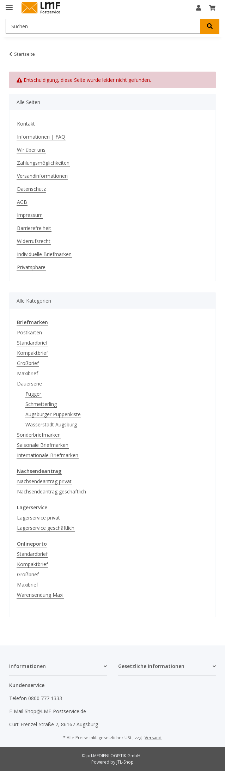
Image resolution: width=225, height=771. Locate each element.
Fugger (33, 393)
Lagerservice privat (38, 517)
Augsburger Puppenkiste (53, 414)
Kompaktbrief (32, 353)
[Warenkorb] (212, 8)
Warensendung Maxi (40, 594)
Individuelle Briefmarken (44, 254)
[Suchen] (103, 26)
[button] (198, 8)
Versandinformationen (42, 175)
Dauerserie (29, 383)
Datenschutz (31, 189)
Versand (153, 738)
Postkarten (29, 332)
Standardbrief (32, 342)
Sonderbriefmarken (39, 434)
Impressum (30, 215)
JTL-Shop (125, 762)
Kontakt (26, 123)
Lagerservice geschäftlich (45, 527)
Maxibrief (27, 373)
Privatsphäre (31, 267)
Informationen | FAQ (41, 136)
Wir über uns (31, 149)
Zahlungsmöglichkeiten (43, 162)
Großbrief (28, 363)
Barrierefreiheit (34, 228)
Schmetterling (41, 404)
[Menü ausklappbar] (9, 4)
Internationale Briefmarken (47, 455)
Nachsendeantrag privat (44, 481)
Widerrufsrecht (33, 241)
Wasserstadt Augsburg (51, 424)
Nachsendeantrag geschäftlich (51, 491)
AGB (22, 202)
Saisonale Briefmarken (42, 445)
